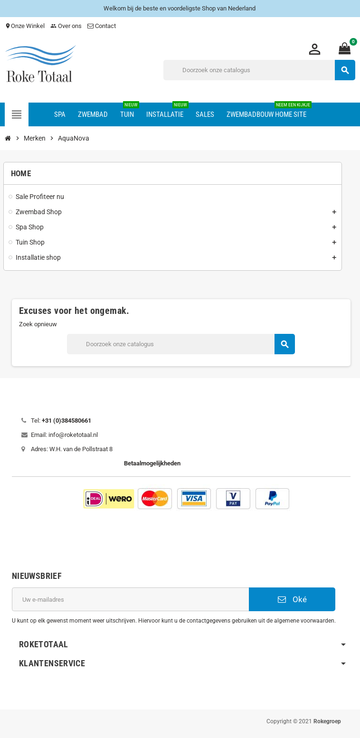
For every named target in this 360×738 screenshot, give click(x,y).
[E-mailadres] (130, 599)
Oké (292, 599)
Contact (102, 25)
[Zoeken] (259, 70)
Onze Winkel (25, 25)
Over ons (66, 25)
